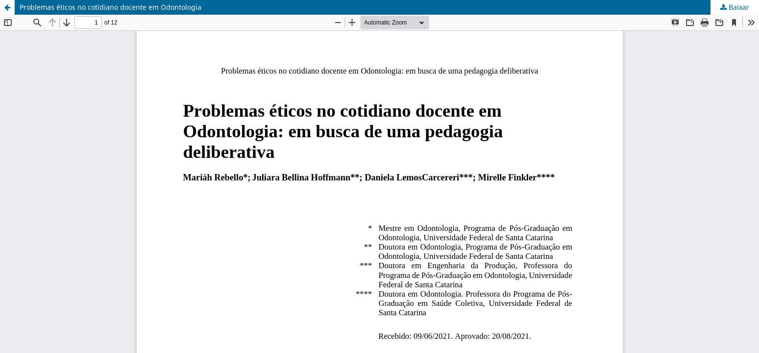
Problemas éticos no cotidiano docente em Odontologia (110, 7)
